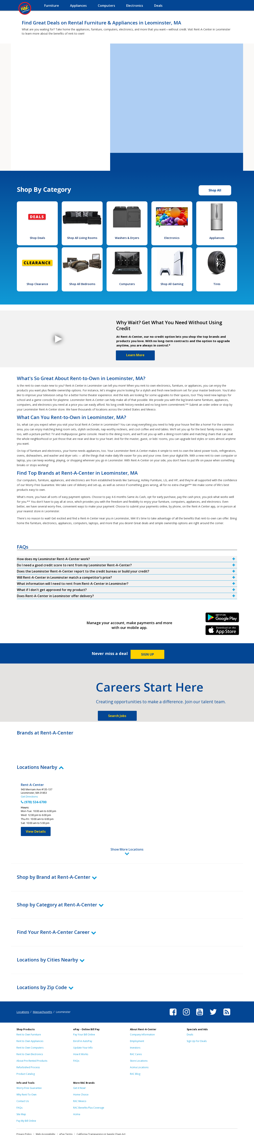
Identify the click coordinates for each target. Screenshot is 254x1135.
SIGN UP (147, 654)
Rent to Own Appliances (29, 1023)
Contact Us (22, 1083)
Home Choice (81, 1077)
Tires (216, 284)
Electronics (171, 238)
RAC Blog (135, 1056)
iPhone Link (222, 631)
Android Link (222, 619)
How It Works (80, 1036)
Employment (137, 1023)
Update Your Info (83, 1030)
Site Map (21, 1096)
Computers (127, 284)
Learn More (135, 355)
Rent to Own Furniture (28, 1017)
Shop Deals (37, 238)
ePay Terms (65, 1116)
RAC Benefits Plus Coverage (88, 1090)
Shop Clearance (37, 284)
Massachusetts (42, 994)
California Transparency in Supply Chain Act (101, 1116)
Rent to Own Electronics (29, 1036)
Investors (135, 1030)
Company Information (142, 1017)
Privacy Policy (24, 1116)
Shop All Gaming (172, 284)
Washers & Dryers (127, 238)
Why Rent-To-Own (26, 1077)
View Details (36, 831)
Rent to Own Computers (29, 1030)
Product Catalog (25, 1056)
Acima (76, 1096)
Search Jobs (117, 716)
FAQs (76, 1043)
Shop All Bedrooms (82, 284)
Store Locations (138, 1043)
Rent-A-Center (32, 785)
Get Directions (29, 796)
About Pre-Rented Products (31, 1043)
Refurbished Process (28, 1050)
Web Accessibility (45, 1116)
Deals (190, 1017)
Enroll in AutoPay (82, 1023)
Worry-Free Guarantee (29, 1070)
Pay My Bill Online (26, 1103)
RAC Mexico (79, 1083)
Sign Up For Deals (197, 1023)
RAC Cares (136, 1036)
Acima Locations (139, 1050)
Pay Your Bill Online (84, 1017)
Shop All (215, 190)
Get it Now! (79, 1070)
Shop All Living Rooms (82, 238)
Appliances (216, 238)
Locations (22, 994)
